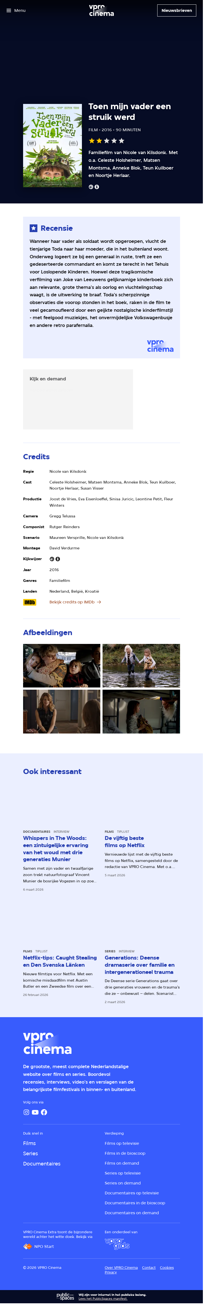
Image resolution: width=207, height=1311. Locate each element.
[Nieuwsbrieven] (176, 10)
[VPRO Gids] (117, 1244)
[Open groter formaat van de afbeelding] (62, 665)
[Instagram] (26, 1112)
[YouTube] (35, 1112)
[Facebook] (44, 1112)
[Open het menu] (16, 10)
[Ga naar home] (101, 10)
